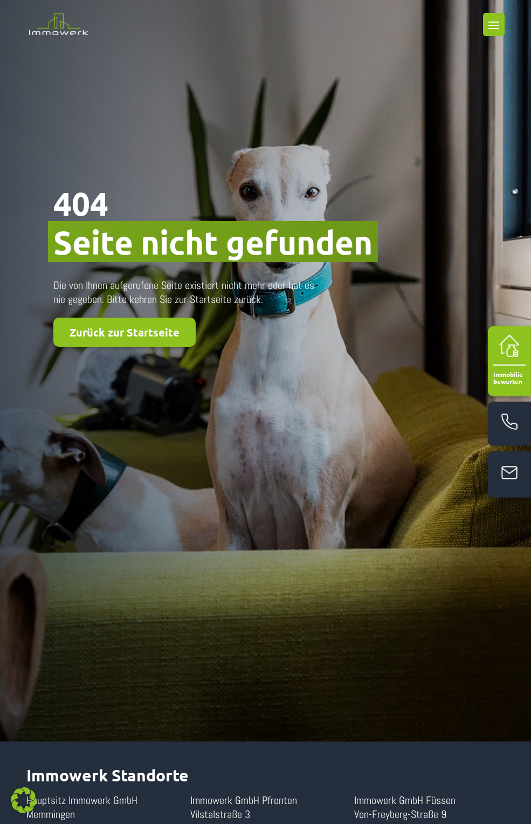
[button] (23, 800)
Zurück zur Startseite (125, 332)
